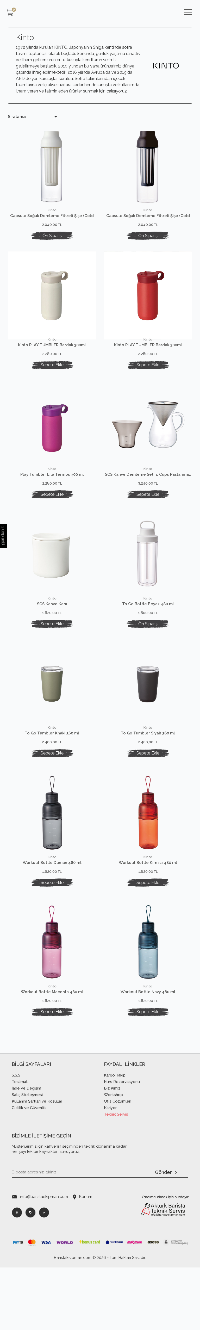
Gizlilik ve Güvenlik (29, 1170)
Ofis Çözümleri (117, 1163)
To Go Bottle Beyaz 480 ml (148, 625)
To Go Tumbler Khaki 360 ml (52, 764)
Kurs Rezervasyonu (122, 1144)
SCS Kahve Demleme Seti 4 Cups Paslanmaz (148, 485)
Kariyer (110, 1170)
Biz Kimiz (112, 1150)
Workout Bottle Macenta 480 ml (52, 1044)
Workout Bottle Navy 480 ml (148, 1044)
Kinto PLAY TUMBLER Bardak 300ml (52, 345)
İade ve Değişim (26, 1150)
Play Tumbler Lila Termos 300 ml (52, 485)
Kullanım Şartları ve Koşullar (37, 1163)
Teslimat (20, 1144)
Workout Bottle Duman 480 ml (52, 904)
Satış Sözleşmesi (27, 1157)
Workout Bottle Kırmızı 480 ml (148, 904)
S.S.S (16, 1137)
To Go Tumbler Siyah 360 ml (148, 764)
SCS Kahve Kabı (52, 625)
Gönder (166, 1235)
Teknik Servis (116, 1176)
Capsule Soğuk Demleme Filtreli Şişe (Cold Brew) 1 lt (52, 216)
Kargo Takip (115, 1137)
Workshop (113, 1157)
